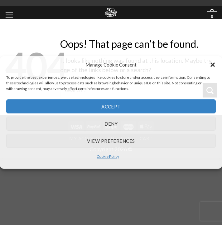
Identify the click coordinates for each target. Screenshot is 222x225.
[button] (213, 65)
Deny (111, 123)
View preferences (111, 140)
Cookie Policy (108, 156)
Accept (111, 106)
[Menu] (9, 14)
